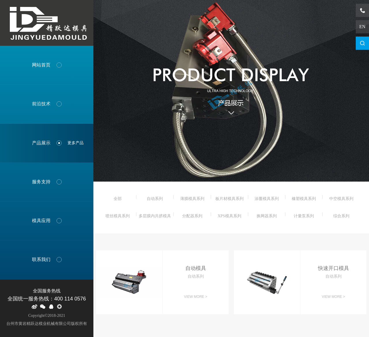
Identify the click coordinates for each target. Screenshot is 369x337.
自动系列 (155, 199)
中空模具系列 (341, 199)
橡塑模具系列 (304, 199)
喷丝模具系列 (118, 216)
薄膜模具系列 (192, 199)
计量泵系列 (304, 216)
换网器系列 (267, 216)
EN (362, 26)
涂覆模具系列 (267, 199)
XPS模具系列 (229, 216)
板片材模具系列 (229, 199)
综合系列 (341, 216)
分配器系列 (192, 216)
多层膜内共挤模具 (155, 216)
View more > (195, 297)
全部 (118, 199)
